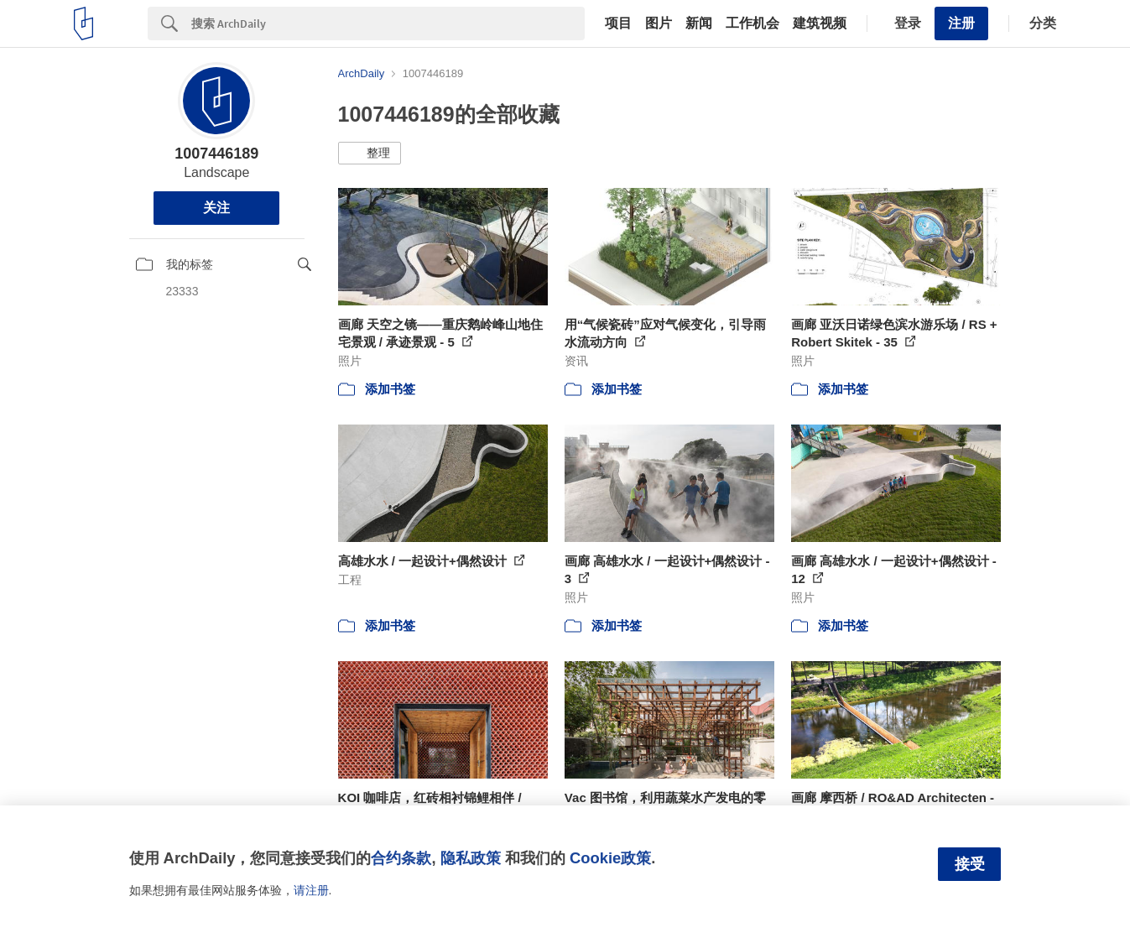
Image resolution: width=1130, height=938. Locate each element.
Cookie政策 (610, 858)
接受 (970, 864)
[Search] (388, 23)
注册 (961, 23)
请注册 (311, 890)
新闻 (698, 23)
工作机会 (752, 23)
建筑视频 (819, 23)
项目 (618, 23)
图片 (658, 23)
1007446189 (216, 153)
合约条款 (401, 858)
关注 (216, 208)
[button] (369, 153)
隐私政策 (470, 858)
